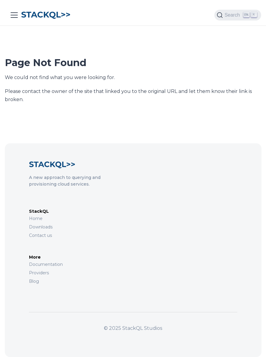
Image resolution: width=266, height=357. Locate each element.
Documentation (46, 264)
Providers (39, 273)
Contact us (40, 235)
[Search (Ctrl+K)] (237, 15)
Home (36, 218)
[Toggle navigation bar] (14, 15)
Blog (34, 281)
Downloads (41, 227)
